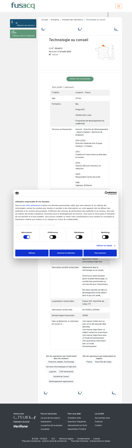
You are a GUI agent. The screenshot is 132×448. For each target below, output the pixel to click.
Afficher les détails (104, 246)
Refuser (32, 253)
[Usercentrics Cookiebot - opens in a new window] (106, 193)
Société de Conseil (61, 377)
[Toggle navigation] (118, 6)
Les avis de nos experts (50, 418)
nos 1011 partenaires (31, 205)
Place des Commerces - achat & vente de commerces (44, 441)
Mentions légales (66, 439)
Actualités (45, 429)
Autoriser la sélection (66, 253)
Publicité (108, 14)
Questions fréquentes (77, 422)
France (89, 362)
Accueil (45, 20)
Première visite (74, 418)
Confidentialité (83, 439)
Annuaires (55, 20)
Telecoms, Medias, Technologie (61, 362)
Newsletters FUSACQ (77, 429)
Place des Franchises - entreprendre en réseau (90, 441)
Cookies (96, 439)
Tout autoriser (100, 253)
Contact (98, 425)
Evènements (46, 422)
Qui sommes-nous (102, 418)
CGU (53, 439)
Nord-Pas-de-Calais (103, 362)
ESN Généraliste (66, 372)
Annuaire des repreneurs (72, 20)
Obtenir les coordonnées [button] (80, 79)
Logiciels (52, 372)
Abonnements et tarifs (77, 425)
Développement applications (61, 381)
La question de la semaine (51, 425)
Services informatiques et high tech (61, 367)
